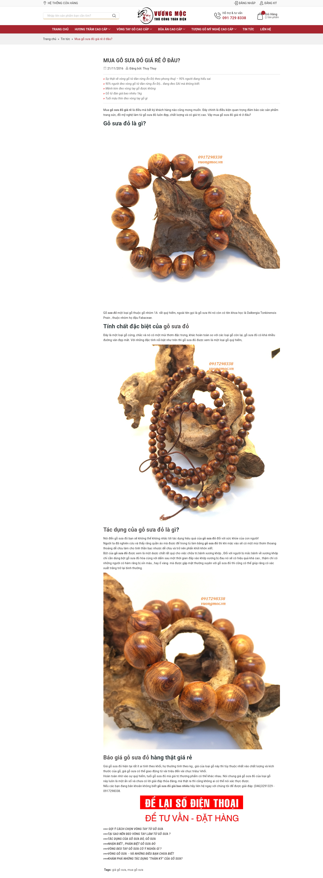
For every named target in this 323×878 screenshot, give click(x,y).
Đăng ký (268, 3)
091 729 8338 (234, 18)
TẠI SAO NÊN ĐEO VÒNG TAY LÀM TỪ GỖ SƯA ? (139, 833)
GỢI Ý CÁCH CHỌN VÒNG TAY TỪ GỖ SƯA (136, 828)
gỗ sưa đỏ (177, 326)
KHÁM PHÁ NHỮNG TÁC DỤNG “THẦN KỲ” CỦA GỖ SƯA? (145, 858)
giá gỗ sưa (119, 869)
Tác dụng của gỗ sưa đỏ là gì (141, 529)
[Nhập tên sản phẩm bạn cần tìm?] (76, 16)
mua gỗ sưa (135, 869)
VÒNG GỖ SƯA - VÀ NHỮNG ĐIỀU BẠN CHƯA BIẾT (141, 853)
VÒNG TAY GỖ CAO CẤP (134, 29)
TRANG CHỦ (60, 29)
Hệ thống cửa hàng (60, 3)
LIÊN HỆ (265, 29)
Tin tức (248, 29)
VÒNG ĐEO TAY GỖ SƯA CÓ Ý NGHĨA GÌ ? (135, 848)
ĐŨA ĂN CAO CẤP (171, 29)
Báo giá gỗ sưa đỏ (127, 757)
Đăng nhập (245, 3)
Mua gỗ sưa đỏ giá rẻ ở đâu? (141, 61)
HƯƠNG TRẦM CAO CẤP (92, 29)
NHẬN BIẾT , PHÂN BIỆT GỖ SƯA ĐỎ (132, 843)
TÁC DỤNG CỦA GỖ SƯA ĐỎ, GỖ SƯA (132, 838)
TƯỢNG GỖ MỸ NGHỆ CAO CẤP (213, 29)
